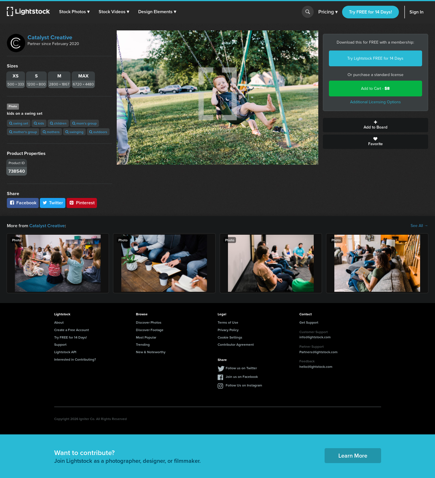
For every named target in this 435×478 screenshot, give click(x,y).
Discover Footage (149, 329)
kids (39, 123)
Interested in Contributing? (75, 359)
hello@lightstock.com (315, 366)
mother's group (23, 131)
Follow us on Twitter (241, 368)
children (58, 123)
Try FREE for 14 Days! (370, 12)
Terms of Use (228, 322)
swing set (18, 123)
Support (60, 344)
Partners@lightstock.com (318, 351)
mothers (51, 131)
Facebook (22, 202)
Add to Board (375, 125)
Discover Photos (148, 322)
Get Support (308, 322)
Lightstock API (65, 351)
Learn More (352, 455)
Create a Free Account (71, 329)
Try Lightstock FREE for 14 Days (375, 58)
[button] (74, 11)
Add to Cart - (375, 89)
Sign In (416, 12)
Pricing (328, 12)
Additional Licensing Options (375, 102)
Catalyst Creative (50, 37)
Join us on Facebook (242, 376)
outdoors (98, 131)
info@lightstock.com (315, 337)
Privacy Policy (228, 329)
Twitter (52, 202)
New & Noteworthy (150, 351)
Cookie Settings (230, 337)
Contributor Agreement (236, 344)
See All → (419, 226)
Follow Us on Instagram (244, 385)
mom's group (84, 123)
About (59, 322)
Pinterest (82, 202)
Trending (143, 344)
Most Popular (146, 337)
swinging (74, 131)
